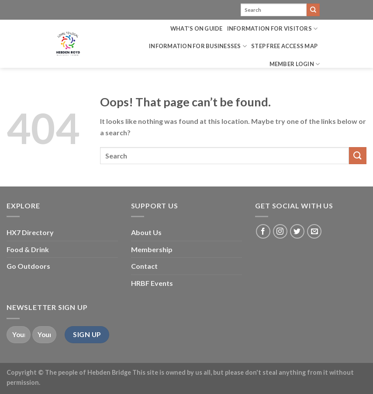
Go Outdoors (28, 266)
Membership (152, 249)
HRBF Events (152, 283)
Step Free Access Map (284, 45)
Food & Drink (28, 249)
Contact (144, 266)
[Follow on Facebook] (263, 231)
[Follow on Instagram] (280, 231)
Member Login (294, 64)
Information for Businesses (198, 46)
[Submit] (313, 10)
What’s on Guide (196, 28)
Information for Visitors (272, 29)
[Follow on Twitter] (297, 231)
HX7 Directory (30, 232)
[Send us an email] (314, 231)
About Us (146, 232)
